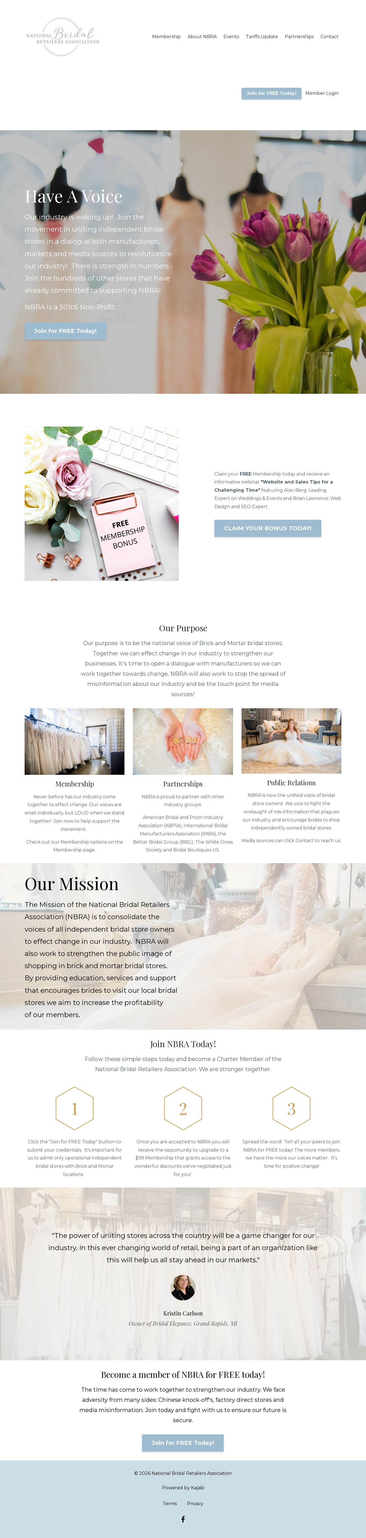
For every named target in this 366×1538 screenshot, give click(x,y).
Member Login (322, 93)
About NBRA (202, 36)
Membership (166, 36)
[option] (183, 1274)
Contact (329, 36)
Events (231, 36)
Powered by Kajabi (183, 1487)
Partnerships (299, 36)
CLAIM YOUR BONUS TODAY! (268, 528)
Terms (170, 1503)
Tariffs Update (262, 36)
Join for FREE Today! (271, 93)
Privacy (195, 1503)
